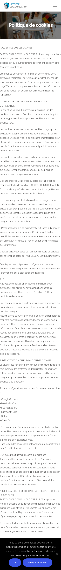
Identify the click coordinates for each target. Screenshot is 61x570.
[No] (57, 554)
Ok (15, 562)
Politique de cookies (37, 562)
